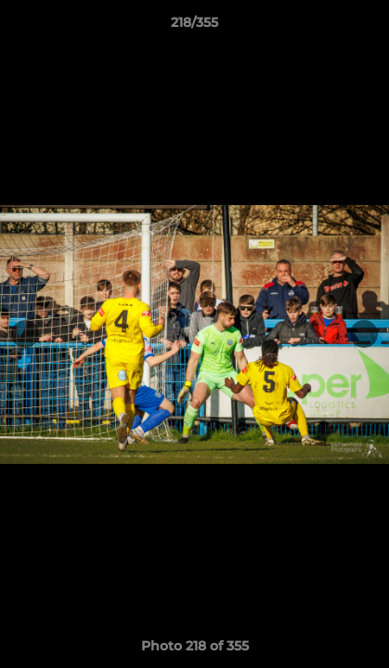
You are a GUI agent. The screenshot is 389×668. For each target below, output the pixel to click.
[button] (367, 27)
